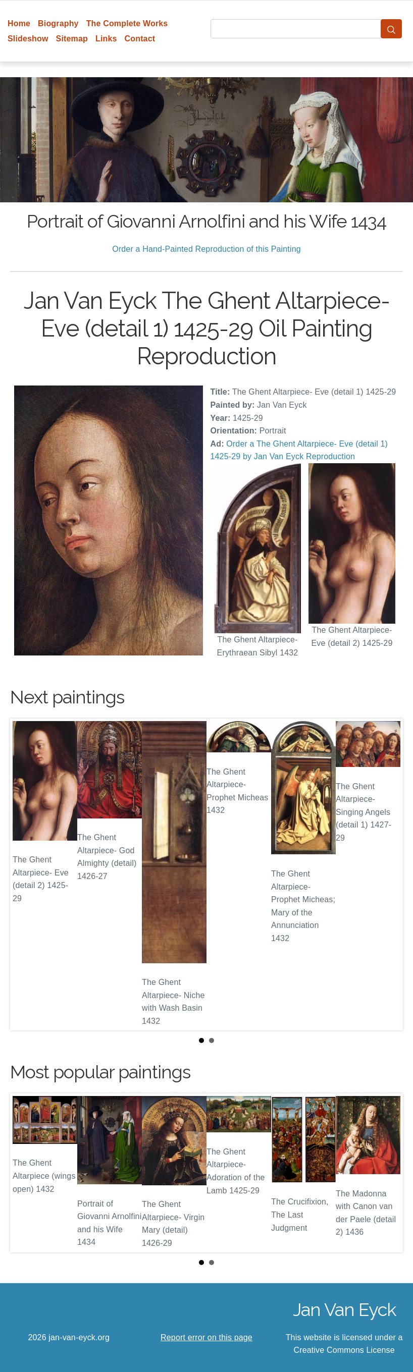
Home (19, 23)
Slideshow (28, 38)
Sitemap (72, 38)
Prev (26, 874)
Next (387, 874)
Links (106, 38)
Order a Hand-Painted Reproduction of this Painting (206, 249)
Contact (140, 38)
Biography (58, 23)
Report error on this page (206, 1337)
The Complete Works (127, 23)
